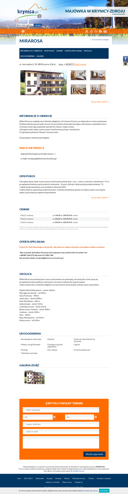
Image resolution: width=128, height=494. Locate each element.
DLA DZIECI (28, 478)
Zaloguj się (78, 482)
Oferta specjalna (73, 51)
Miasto (67, 478)
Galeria (40, 56)
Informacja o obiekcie (31, 51)
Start (19, 478)
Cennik (59, 51)
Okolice (91, 478)
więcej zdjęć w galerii (99, 102)
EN (108, 2)
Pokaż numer (80, 64)
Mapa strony (67, 482)
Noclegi (50, 478)
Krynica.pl (22, 469)
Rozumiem (104, 491)
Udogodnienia (27, 56)
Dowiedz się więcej (90, 491)
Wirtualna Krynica (79, 478)
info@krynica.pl (78, 471)
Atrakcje (58, 478)
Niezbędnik (40, 478)
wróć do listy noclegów (100, 40)
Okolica (88, 51)
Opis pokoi (49, 51)
